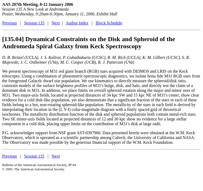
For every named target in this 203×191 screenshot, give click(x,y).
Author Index (77, 23)
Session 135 (34, 23)
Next (56, 23)
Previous (9, 23)
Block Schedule (109, 23)
